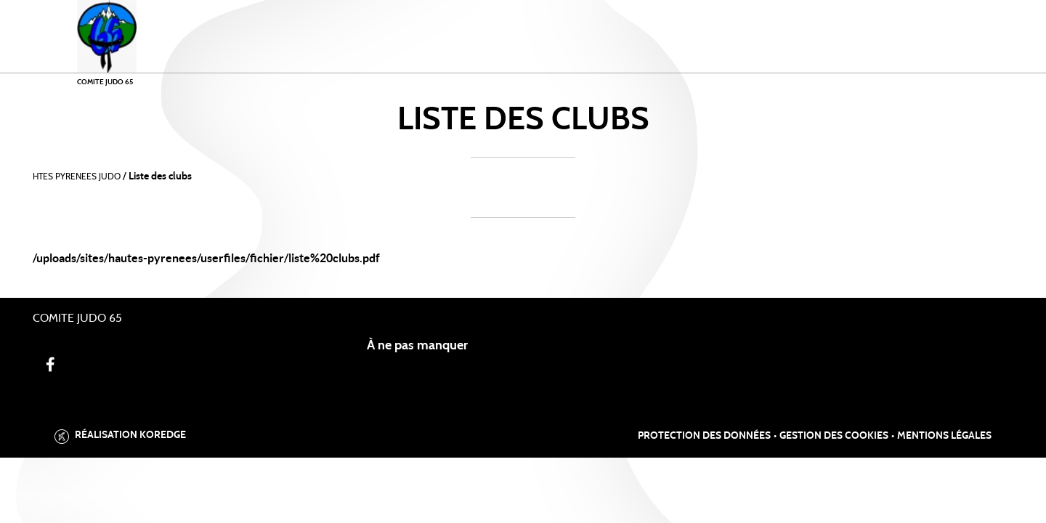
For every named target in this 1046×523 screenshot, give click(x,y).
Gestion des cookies (833, 436)
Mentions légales (944, 436)
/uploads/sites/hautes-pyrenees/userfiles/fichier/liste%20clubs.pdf (206, 257)
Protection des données (704, 436)
